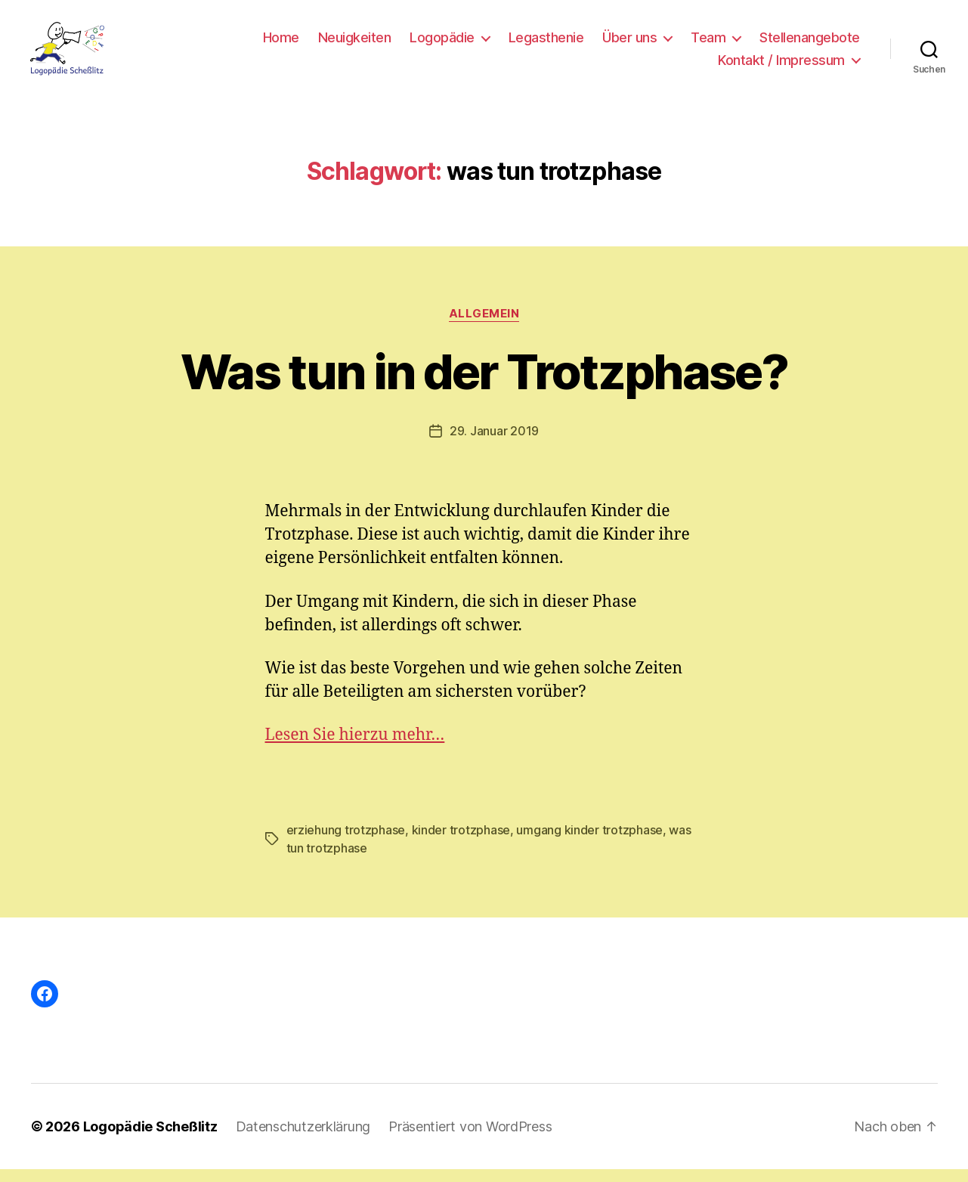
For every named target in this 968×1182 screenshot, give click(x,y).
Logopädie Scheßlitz (150, 1139)
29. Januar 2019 (494, 443)
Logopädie (442, 43)
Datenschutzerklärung (303, 1139)
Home (281, 43)
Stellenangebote (809, 43)
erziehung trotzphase (346, 842)
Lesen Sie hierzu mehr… (355, 748)
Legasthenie (546, 43)
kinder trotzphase (461, 842)
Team (708, 43)
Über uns (629, 43)
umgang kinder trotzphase (589, 842)
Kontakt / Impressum (781, 66)
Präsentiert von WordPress (470, 1139)
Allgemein (484, 326)
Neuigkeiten (354, 43)
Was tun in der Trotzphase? (484, 383)
